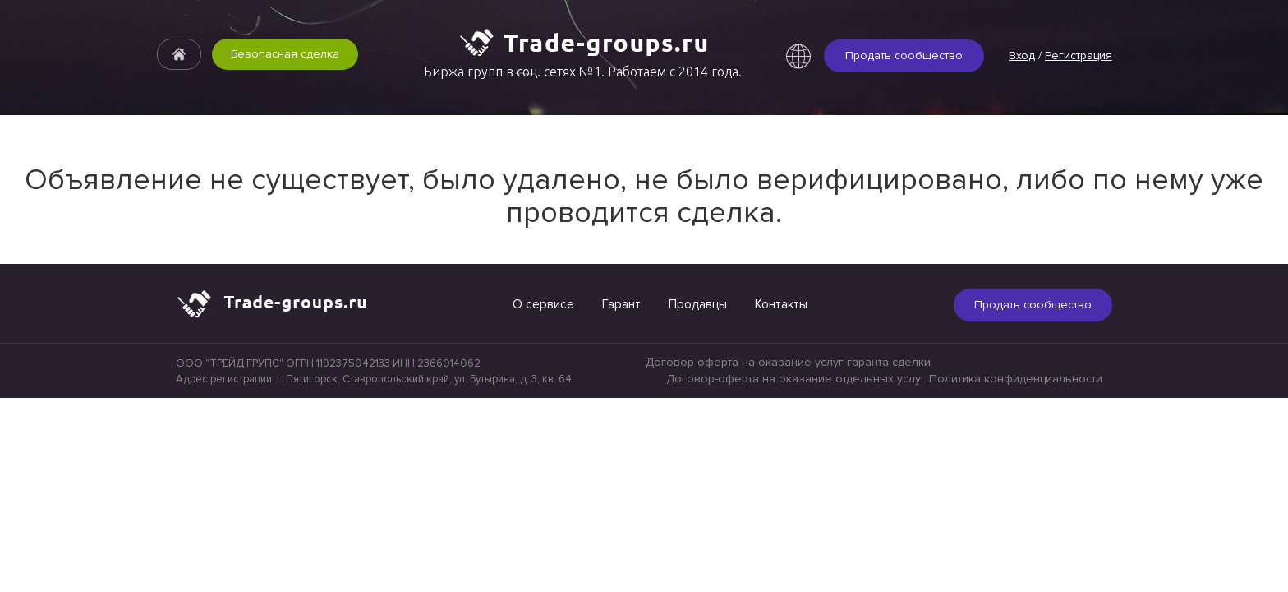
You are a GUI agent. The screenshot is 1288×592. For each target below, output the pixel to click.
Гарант (621, 304)
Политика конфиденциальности (1015, 379)
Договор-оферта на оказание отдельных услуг (796, 379)
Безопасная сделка (285, 55)
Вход (1022, 55)
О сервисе (543, 304)
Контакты (781, 304)
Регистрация (1078, 55)
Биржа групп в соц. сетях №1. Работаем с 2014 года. (583, 71)
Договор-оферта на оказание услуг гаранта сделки (788, 362)
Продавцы (698, 304)
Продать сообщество (904, 55)
